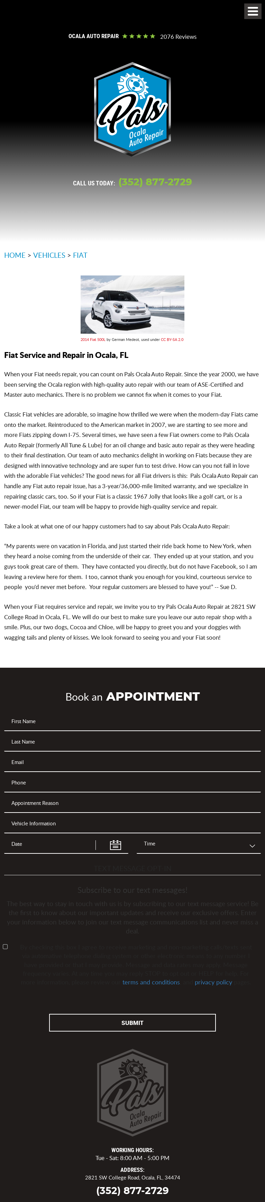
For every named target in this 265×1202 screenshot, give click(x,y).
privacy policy (213, 982)
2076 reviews (178, 37)
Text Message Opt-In (133, 868)
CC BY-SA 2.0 (172, 339)
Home (15, 255)
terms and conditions (151, 982)
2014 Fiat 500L (93, 339)
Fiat (80, 255)
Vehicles (49, 255)
